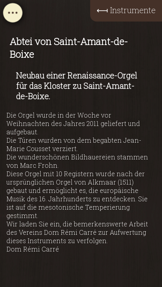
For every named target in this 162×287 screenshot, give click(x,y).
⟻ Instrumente (126, 10)
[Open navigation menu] (12, 15)
